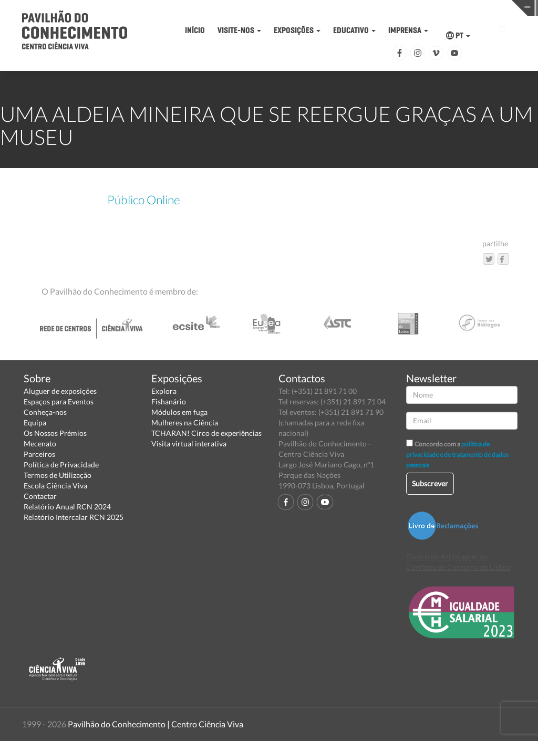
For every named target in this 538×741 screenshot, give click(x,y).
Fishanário (168, 401)
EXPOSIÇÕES (297, 30)
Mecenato (40, 443)
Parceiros (39, 454)
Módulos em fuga (179, 412)
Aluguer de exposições (60, 391)
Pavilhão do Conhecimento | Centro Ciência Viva (155, 724)
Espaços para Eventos (59, 401)
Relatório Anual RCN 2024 (67, 506)
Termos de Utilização (57, 475)
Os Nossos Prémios (55, 433)
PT (458, 35)
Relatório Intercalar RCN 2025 (73, 517)
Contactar (40, 496)
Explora (164, 391)
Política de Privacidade (61, 464)
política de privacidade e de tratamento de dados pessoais (457, 454)
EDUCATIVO (354, 30)
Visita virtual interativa (188, 443)
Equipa (35, 422)
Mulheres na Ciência (184, 422)
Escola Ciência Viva (55, 485)
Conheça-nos (45, 412)
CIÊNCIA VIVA (365, 7)
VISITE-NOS (239, 30)
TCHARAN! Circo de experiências (206, 433)
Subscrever (430, 483)
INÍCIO (195, 30)
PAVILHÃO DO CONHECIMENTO (248, 8)
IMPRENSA (408, 30)
